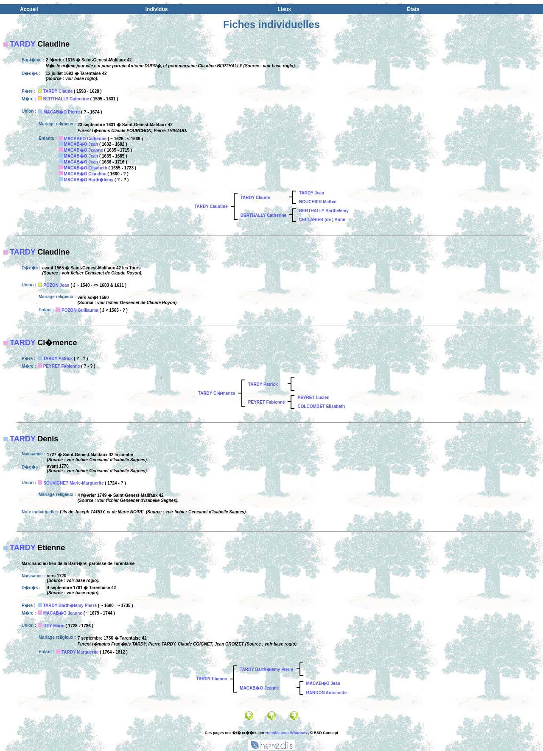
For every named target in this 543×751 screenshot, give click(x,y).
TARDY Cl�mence (216, 393)
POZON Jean (56, 285)
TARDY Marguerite (80, 652)
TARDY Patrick (58, 358)
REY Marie (53, 626)
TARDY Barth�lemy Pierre (70, 605)
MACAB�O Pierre (61, 112)
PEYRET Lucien (313, 397)
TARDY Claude (58, 91)
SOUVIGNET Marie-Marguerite (73, 483)
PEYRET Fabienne (61, 366)
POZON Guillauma (80, 310)
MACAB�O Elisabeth (85, 168)
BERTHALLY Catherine (66, 99)
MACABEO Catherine (85, 138)
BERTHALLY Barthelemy (324, 210)
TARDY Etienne (211, 678)
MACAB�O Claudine (85, 174)
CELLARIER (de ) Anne (322, 219)
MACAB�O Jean (81, 144)
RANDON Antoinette (326, 692)
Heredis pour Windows (286, 733)
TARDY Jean (311, 193)
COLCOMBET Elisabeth (321, 406)
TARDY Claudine (211, 206)
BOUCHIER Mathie (317, 202)
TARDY (22, 44)
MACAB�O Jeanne (83, 150)
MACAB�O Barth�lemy (89, 179)
